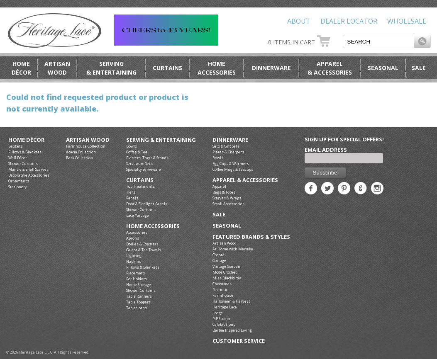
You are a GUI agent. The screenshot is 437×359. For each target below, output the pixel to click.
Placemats (135, 273)
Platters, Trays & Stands (147, 157)
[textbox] (378, 41)
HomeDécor (21, 68)
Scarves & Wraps (226, 198)
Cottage (219, 260)
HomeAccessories (217, 68)
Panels (132, 198)
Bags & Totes (223, 192)
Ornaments (18, 181)
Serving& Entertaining (111, 68)
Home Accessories (153, 226)
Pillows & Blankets (25, 152)
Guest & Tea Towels (143, 249)
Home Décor (26, 139)
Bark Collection (79, 157)
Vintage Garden (226, 266)
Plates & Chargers (228, 152)
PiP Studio (221, 318)
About (298, 21)
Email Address (326, 149)
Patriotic (220, 289)
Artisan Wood (88, 139)
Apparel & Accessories (245, 180)
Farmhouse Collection (85, 146)
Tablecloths (136, 307)
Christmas (222, 283)
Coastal (219, 254)
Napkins (133, 261)
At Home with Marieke (232, 249)
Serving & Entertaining (161, 139)
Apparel (219, 186)
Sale (419, 68)
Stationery (17, 186)
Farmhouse (222, 295)
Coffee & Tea (136, 152)
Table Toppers (138, 302)
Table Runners (139, 296)
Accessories (136, 232)
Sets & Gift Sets (225, 146)
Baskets (15, 146)
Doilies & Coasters (142, 244)
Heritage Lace (224, 307)
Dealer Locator (348, 21)
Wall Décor (17, 157)
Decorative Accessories (28, 175)
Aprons (132, 238)
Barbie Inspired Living (232, 330)
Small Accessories (228, 203)
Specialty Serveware (143, 169)
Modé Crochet (224, 272)
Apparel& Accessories (330, 68)
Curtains (167, 68)
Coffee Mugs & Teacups (232, 169)
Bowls (131, 146)
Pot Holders (136, 278)
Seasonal (383, 68)
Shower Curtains (23, 163)
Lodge (217, 312)
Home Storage (138, 284)
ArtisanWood (57, 68)
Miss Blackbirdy (226, 278)
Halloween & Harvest (231, 301)
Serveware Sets (139, 163)
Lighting (134, 255)
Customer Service (238, 340)
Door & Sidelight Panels (146, 203)
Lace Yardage (137, 215)
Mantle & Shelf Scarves (28, 169)
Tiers (130, 192)
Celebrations (223, 324)
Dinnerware (271, 68)
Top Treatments (140, 186)
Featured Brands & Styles (251, 236)
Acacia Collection (81, 152)
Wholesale (406, 21)
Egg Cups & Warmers (230, 163)
